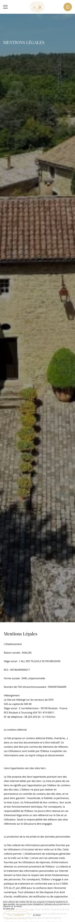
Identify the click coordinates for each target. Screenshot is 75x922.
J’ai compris (16, 915)
